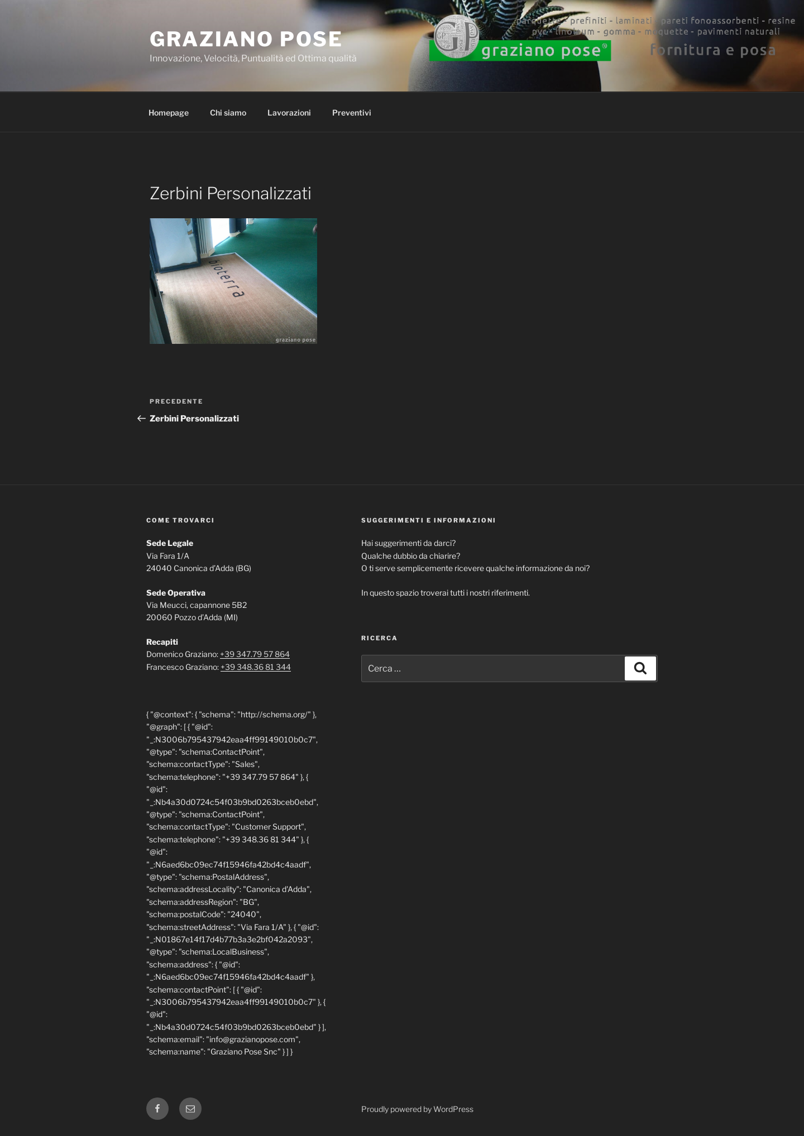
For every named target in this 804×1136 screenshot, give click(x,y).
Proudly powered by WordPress (417, 1109)
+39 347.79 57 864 (255, 654)
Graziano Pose (246, 39)
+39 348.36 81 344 (256, 667)
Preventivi (351, 112)
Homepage (169, 112)
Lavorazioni (289, 112)
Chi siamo (228, 112)
